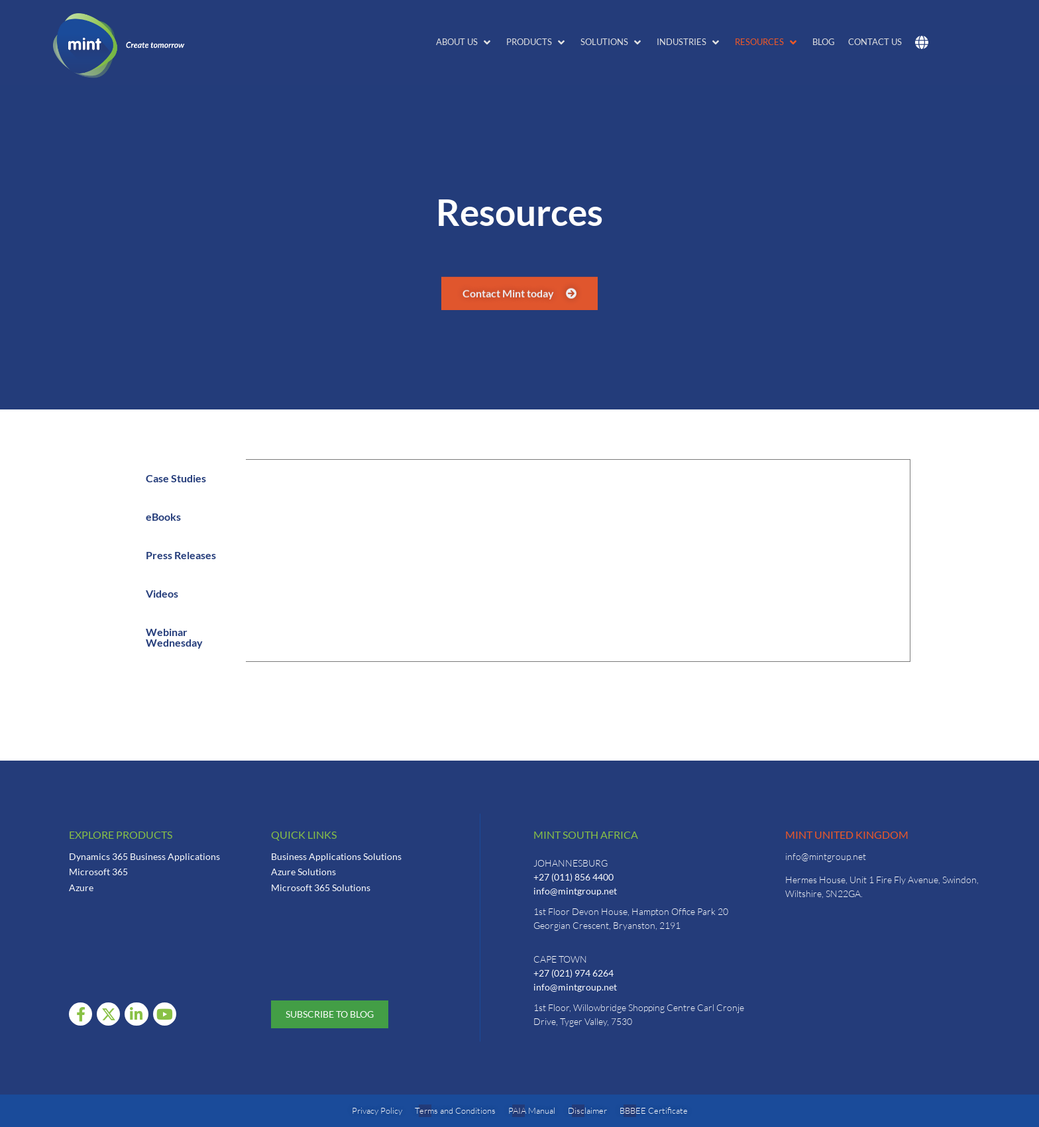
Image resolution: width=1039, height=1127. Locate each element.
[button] (464, 42)
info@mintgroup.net (575, 890)
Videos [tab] (162, 593)
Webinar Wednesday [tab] (174, 637)
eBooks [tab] (163, 516)
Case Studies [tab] (176, 478)
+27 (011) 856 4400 (573, 877)
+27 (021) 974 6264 (573, 973)
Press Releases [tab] (181, 555)
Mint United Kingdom (846, 834)
